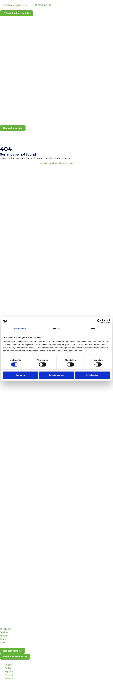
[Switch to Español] (9, 671)
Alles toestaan (92, 375)
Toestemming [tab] (19, 328)
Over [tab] (93, 328)
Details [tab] (56, 328)
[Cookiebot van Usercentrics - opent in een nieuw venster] (99, 321)
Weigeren (20, 375)
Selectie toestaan (56, 375)
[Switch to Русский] (9, 675)
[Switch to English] (8, 664)
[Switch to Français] (9, 678)
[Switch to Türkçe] (8, 668)
